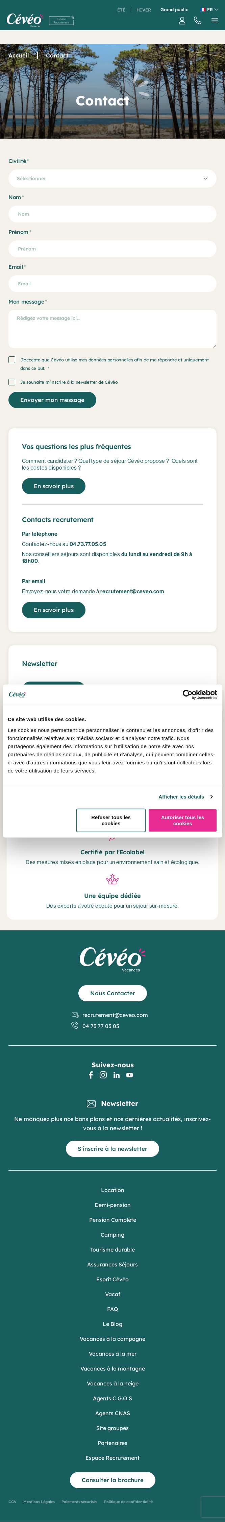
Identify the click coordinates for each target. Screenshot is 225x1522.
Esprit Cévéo (112, 1279)
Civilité (17, 161)
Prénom (18, 232)
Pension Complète (112, 1219)
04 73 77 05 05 (95, 1026)
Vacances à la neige (113, 1383)
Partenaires (112, 1443)
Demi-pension (113, 1205)
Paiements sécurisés (79, 1501)
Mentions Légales (39, 1501)
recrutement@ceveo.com (110, 1015)
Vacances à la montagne (112, 1368)
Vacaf (112, 1294)
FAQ (112, 1309)
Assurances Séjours (112, 1264)
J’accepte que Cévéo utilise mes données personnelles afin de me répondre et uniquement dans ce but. (114, 364)
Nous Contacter (112, 993)
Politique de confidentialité (128, 1501)
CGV (12, 1501)
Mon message (26, 301)
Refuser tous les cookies (111, 820)
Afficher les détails (181, 797)
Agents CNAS (112, 1413)
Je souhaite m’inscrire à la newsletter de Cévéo (69, 382)
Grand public (174, 9)
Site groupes (112, 1428)
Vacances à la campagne (112, 1338)
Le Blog (112, 1324)
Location (112, 1190)
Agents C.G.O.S (112, 1398)
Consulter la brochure (113, 1479)
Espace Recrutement (112, 1457)
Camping (112, 1234)
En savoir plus (54, 486)
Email (15, 266)
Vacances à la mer (112, 1353)
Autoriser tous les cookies (182, 820)
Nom (14, 197)
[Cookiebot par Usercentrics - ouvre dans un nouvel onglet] (187, 695)
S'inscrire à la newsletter (112, 1148)
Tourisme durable (112, 1249)
